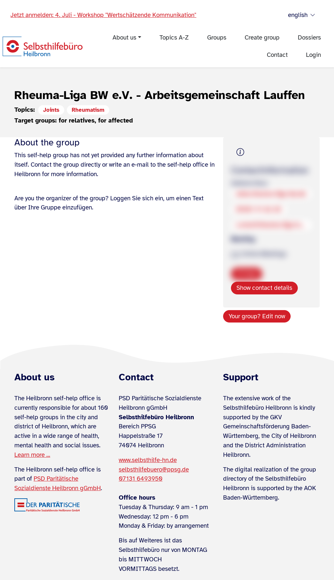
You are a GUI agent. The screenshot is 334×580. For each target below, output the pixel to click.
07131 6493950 (140, 479)
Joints (51, 110)
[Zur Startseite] (43, 46)
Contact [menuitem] (277, 55)
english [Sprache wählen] (301, 15)
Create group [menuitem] (262, 37)
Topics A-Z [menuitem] (174, 37)
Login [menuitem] (313, 55)
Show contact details (264, 288)
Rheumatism (88, 110)
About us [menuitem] (124, 37)
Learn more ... (32, 455)
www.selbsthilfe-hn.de (148, 460)
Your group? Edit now (257, 316)
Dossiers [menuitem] (309, 37)
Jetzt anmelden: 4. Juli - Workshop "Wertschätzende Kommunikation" (103, 15)
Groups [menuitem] (216, 37)
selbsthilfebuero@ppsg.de (154, 469)
